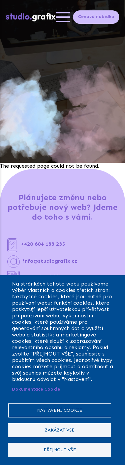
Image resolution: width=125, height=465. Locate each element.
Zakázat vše (60, 430)
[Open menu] (63, 17)
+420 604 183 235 (43, 244)
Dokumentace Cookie (36, 389)
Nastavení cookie (59, 410)
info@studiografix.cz (50, 261)
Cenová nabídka (96, 16)
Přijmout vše (60, 450)
